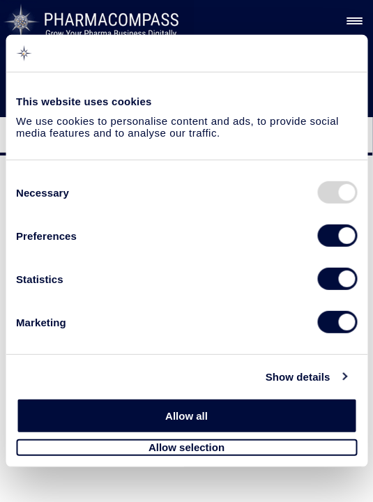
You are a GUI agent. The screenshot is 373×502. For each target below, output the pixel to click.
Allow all (186, 416)
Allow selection (186, 447)
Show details (298, 376)
